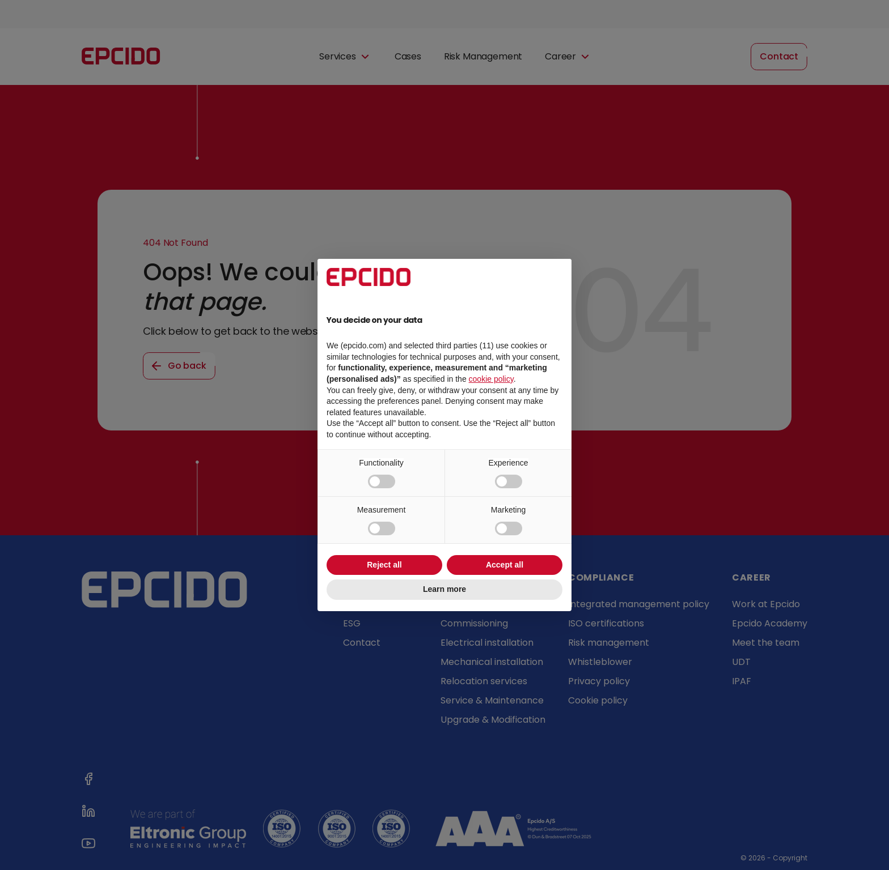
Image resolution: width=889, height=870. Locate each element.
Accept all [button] (504, 564)
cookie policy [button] (491, 378)
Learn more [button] (444, 589)
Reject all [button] (384, 564)
